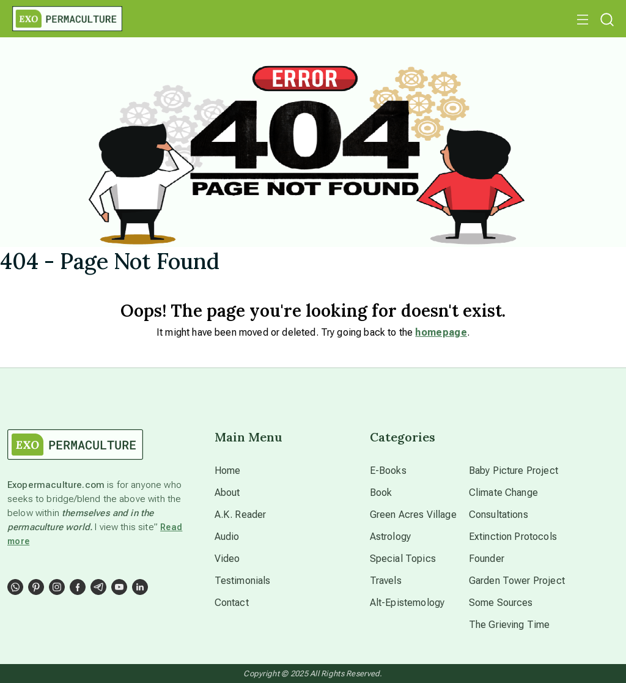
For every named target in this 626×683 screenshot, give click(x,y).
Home (228, 470)
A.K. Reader (241, 514)
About (227, 492)
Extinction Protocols (513, 536)
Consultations (498, 514)
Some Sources (501, 602)
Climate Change (503, 492)
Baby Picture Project (513, 470)
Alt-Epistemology (407, 602)
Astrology (390, 536)
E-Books (388, 470)
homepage (441, 332)
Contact (232, 602)
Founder (486, 558)
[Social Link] (15, 587)
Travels (386, 580)
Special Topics (403, 558)
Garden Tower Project (517, 580)
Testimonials (243, 580)
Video (227, 558)
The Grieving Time (509, 624)
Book (381, 492)
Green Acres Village (413, 514)
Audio (227, 536)
